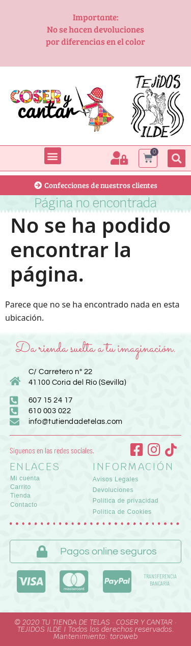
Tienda (20, 495)
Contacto (24, 504)
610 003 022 (50, 411)
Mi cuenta (25, 478)
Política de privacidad (125, 500)
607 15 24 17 (51, 400)
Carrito (20, 486)
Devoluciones (113, 490)
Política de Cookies (122, 511)
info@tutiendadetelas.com (76, 421)
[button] (52, 155)
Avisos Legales (116, 479)
